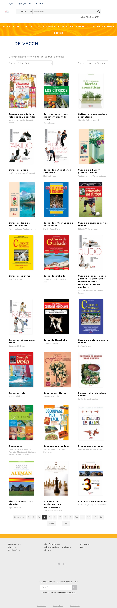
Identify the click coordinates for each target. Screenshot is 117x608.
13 (95, 510)
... (59, 516)
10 (76, 510)
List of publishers (52, 537)
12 (88, 510)
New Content (12, 26)
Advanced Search (90, 17)
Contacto (85, 537)
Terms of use (41, 598)
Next (51, 516)
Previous (19, 510)
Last (65, 516)
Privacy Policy (70, 585)
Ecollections (46, 26)
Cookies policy (75, 598)
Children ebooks (103, 26)
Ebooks (29, 26)
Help (82, 540)
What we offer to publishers (57, 540)
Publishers (65, 26)
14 (101, 510)
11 (83, 510)
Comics (58, 33)
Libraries (82, 26)
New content (14, 537)
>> (74, 579)
